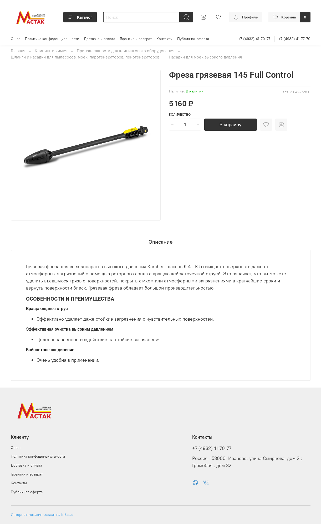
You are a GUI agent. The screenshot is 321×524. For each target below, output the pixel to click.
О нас (15, 38)
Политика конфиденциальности (52, 38)
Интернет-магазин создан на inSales (42, 514)
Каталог (80, 17)
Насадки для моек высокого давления (205, 57)
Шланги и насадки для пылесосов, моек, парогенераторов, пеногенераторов (85, 57)
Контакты (164, 38)
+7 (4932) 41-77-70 (294, 38)
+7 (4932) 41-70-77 (254, 38)
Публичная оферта (193, 38)
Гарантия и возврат (136, 38)
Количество (180, 114)
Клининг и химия (51, 50)
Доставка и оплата (99, 38)
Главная (18, 50)
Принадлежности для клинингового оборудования (125, 50)
